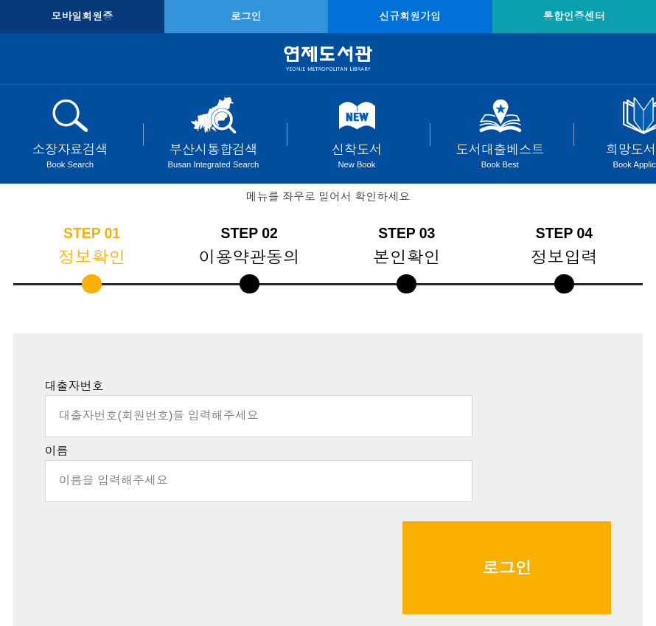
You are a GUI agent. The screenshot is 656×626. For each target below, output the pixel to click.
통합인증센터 (574, 16)
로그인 (246, 16)
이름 (57, 451)
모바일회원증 (82, 16)
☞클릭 (396, 562)
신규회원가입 (410, 16)
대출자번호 (74, 386)
